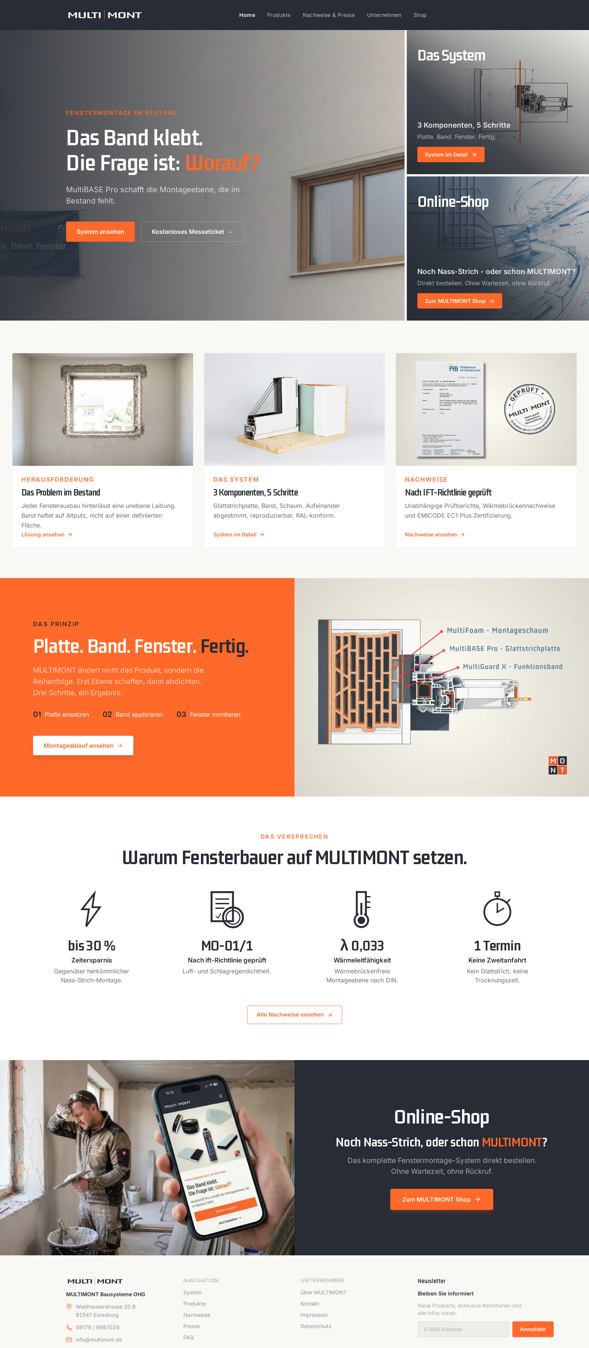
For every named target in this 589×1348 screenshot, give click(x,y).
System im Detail (241, 540)
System (192, 1298)
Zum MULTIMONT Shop (441, 1206)
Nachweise (196, 1321)
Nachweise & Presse (329, 15)
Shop (420, 15)
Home (247, 15)
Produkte (279, 15)
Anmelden (533, 1336)
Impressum (314, 1321)
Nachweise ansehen (438, 540)
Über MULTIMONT (324, 1298)
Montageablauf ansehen (83, 752)
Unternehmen (384, 15)
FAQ (188, 1343)
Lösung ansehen (49, 540)
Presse (191, 1332)
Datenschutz (316, 1332)
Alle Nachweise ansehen (295, 1021)
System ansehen (100, 231)
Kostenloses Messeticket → (192, 231)
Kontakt (310, 1310)
